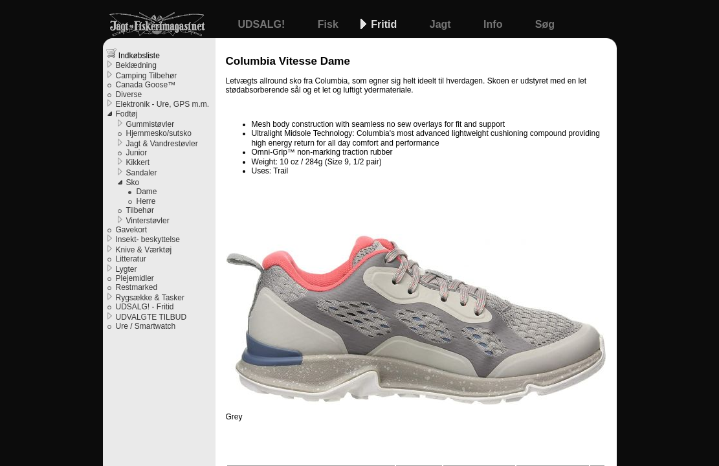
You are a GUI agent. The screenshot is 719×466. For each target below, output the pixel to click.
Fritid (385, 24)
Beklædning (136, 65)
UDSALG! (263, 24)
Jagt (442, 24)
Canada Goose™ (146, 84)
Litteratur (131, 258)
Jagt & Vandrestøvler (162, 143)
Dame (147, 191)
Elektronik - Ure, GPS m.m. (163, 104)
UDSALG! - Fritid (145, 306)
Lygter (126, 269)
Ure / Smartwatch (146, 326)
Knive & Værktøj (144, 249)
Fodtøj (127, 113)
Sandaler (141, 172)
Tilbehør (140, 210)
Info (494, 24)
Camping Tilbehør (146, 75)
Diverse (129, 94)
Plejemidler (135, 278)
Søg (545, 24)
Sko (133, 182)
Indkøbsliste (133, 54)
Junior (137, 152)
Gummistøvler (150, 124)
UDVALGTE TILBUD (151, 317)
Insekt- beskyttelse (148, 239)
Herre (146, 201)
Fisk (329, 24)
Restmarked (137, 287)
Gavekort (132, 229)
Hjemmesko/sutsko (159, 133)
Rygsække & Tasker (150, 297)
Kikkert (138, 162)
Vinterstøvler (148, 220)
